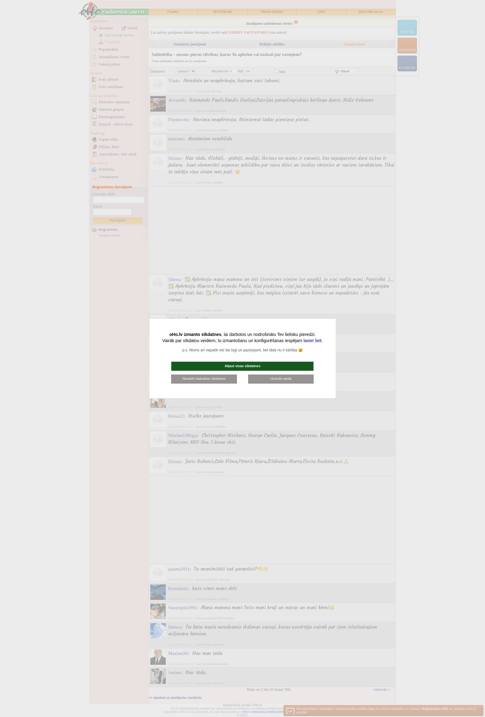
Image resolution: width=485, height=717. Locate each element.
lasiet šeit (312, 340)
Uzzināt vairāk (281, 378)
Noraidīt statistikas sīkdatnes (204, 378)
